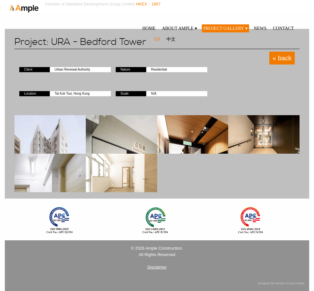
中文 (170, 39)
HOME (149, 28)
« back (282, 58)
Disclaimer (157, 267)
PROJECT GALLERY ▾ (225, 28)
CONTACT (283, 28)
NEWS (260, 28)
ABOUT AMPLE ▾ (179, 28)
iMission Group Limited (289, 283)
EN (157, 39)
